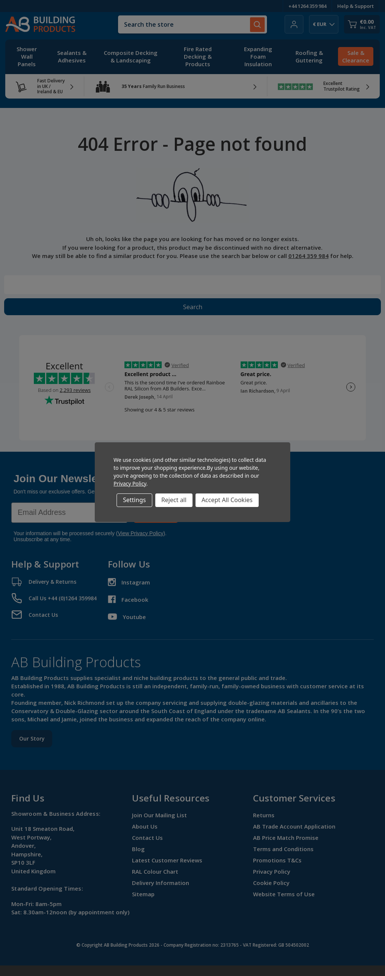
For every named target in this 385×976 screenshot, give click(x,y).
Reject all (173, 500)
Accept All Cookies (227, 500)
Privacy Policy (130, 483)
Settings (134, 500)
